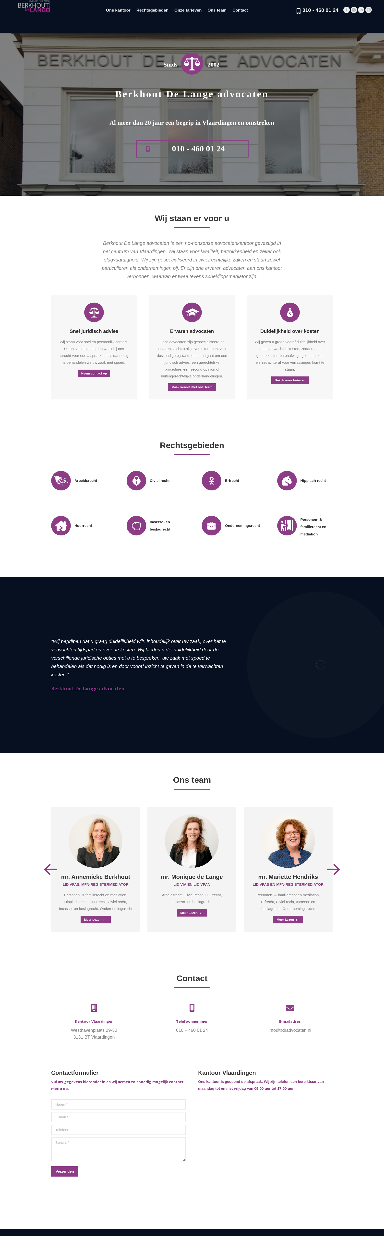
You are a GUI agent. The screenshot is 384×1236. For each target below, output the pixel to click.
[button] (50, 869)
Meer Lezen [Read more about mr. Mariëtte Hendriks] (287, 919)
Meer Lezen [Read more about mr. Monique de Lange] (190, 913)
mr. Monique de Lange (192, 876)
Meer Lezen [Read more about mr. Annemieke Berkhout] (94, 919)
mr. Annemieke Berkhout (95, 876)
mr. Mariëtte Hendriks (288, 876)
